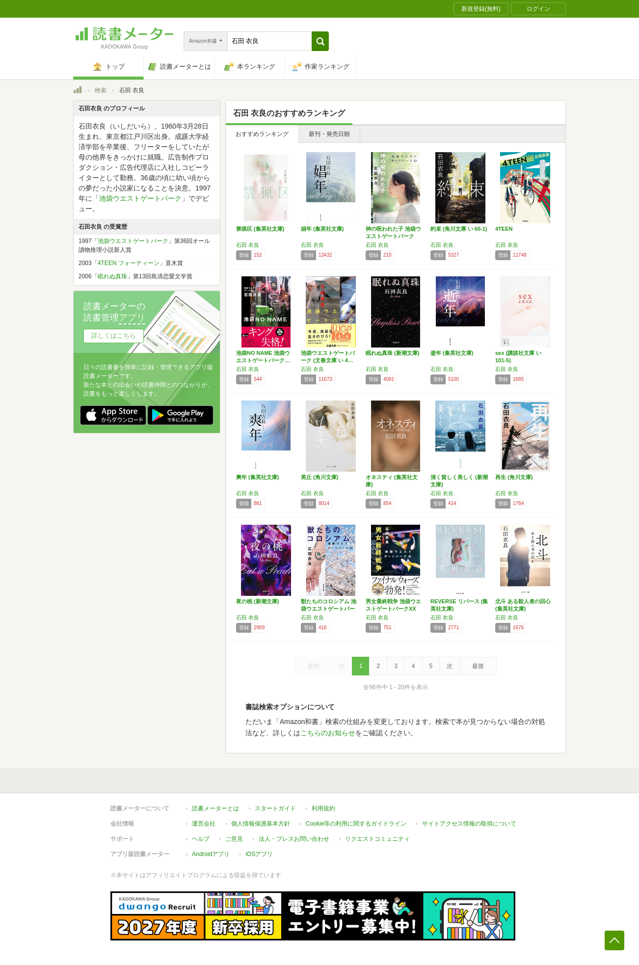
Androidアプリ (211, 854)
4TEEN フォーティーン (129, 263)
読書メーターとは (215, 808)
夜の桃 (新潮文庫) (257, 601)
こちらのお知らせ (327, 733)
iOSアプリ (259, 854)
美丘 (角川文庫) (319, 477)
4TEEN (503, 229)
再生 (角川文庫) (513, 477)
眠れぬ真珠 (112, 276)
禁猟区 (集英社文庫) (260, 229)
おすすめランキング (262, 134)
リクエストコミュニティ (377, 839)
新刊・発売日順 (329, 134)
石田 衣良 (247, 245)
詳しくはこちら (113, 335)
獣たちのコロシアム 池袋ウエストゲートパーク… (328, 608)
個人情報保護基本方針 (260, 824)
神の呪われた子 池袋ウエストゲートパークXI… (393, 236)
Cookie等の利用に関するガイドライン (356, 824)
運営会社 (203, 824)
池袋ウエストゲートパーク (140, 198)
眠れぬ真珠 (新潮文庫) (392, 353)
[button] (320, 41)
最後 (478, 666)
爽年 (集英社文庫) (257, 477)
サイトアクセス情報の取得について (469, 824)
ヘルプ (201, 839)
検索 (100, 90)
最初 (314, 666)
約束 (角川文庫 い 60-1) (458, 229)
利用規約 (323, 808)
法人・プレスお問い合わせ (294, 839)
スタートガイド (275, 808)
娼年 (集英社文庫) (322, 229)
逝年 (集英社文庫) (451, 353)
